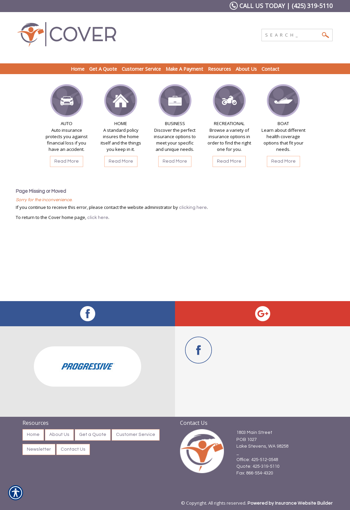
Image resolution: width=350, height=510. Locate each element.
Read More (66, 161)
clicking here (193, 207)
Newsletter (39, 449)
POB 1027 (246, 439)
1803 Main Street (254, 432)
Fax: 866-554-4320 (254, 473)
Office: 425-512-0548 (257, 459)
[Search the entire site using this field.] (292, 34)
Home (33, 434)
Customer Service (135, 434)
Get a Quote (92, 434)
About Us (59, 434)
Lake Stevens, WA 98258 (262, 446)
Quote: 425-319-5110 (257, 466)
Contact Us (73, 449)
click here (97, 217)
